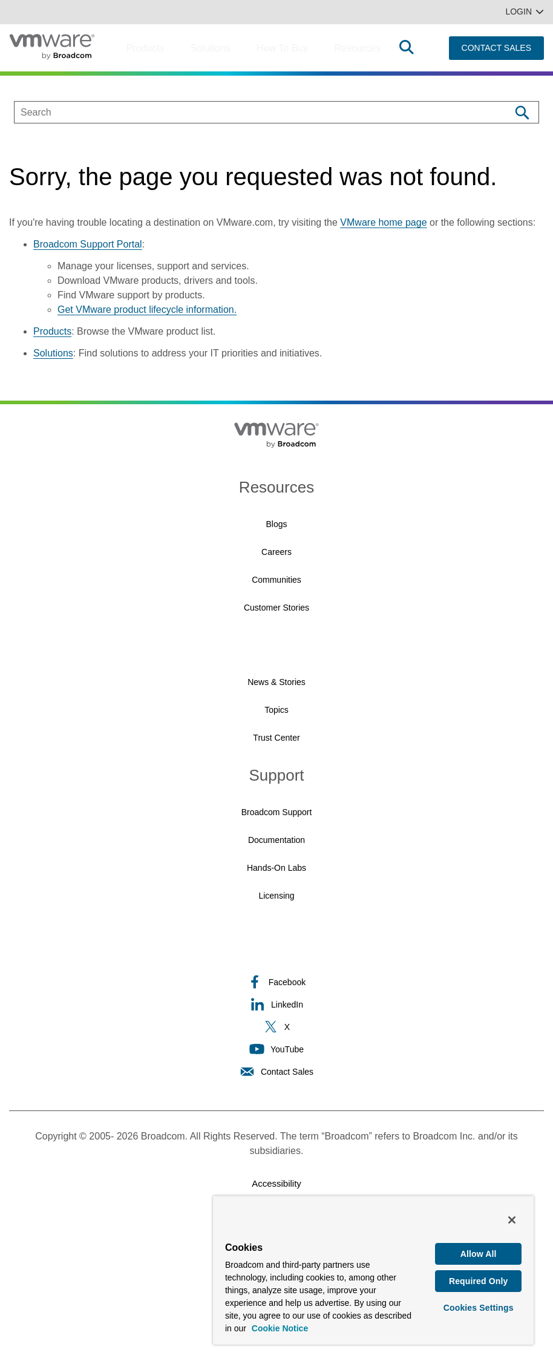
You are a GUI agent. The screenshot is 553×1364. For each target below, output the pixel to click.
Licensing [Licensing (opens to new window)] (276, 895)
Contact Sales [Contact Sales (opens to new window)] (276, 1071)
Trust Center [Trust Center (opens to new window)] (276, 738)
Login (524, 11)
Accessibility (276, 1183)
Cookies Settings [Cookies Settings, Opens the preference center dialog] (478, 1309)
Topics (276, 710)
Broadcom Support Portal (87, 244)
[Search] (521, 112)
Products (145, 48)
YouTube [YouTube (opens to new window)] (276, 1049)
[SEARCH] (250, 112)
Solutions (211, 48)
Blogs (276, 524)
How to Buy (282, 48)
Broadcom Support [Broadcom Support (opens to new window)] (276, 812)
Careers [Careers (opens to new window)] (276, 552)
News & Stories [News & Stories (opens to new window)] (276, 682)
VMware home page (383, 222)
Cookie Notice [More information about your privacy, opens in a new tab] (280, 1328)
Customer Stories (276, 607)
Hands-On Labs (276, 868)
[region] (373, 1270)
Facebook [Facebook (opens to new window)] (276, 981)
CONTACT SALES (496, 48)
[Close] (512, 1220)
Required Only (478, 1282)
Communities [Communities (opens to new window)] (276, 580)
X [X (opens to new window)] (276, 1026)
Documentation (276, 840)
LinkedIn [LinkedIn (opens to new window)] (276, 1004)
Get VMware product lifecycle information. (147, 309)
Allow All (478, 1254)
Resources (357, 48)
